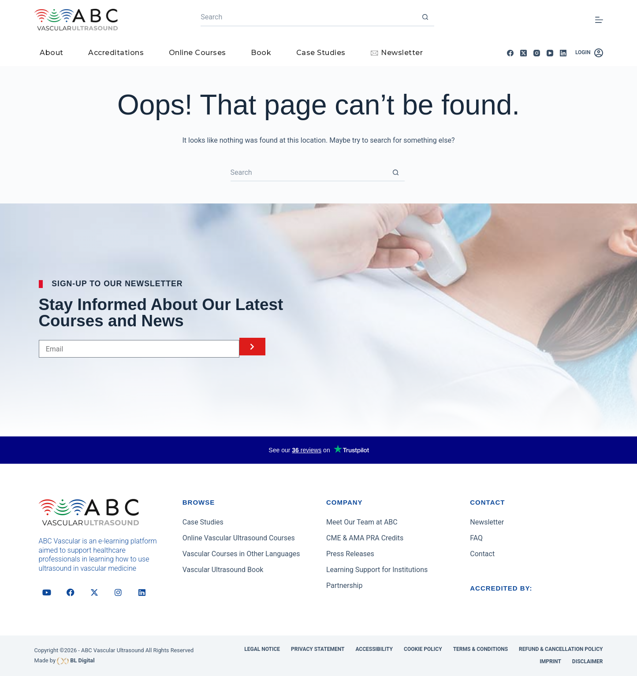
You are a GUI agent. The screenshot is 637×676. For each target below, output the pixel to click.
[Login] (589, 52)
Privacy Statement (317, 649)
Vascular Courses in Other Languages (241, 554)
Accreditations (116, 52)
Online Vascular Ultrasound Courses (239, 538)
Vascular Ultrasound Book (223, 569)
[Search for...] (309, 17)
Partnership (344, 585)
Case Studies (321, 52)
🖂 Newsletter (396, 52)
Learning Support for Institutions (377, 569)
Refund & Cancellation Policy (561, 649)
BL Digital (82, 660)
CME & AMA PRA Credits (364, 538)
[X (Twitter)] (523, 53)
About (51, 52)
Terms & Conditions (480, 649)
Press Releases (350, 554)
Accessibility (374, 649)
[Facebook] (510, 53)
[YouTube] (550, 53)
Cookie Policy (423, 649)
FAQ (476, 538)
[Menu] (599, 20)
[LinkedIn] (563, 53)
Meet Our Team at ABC (362, 522)
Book (261, 52)
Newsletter (487, 522)
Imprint (550, 661)
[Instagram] (536, 53)
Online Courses (197, 52)
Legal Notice (262, 649)
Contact (482, 554)
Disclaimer (587, 661)
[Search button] (425, 17)
